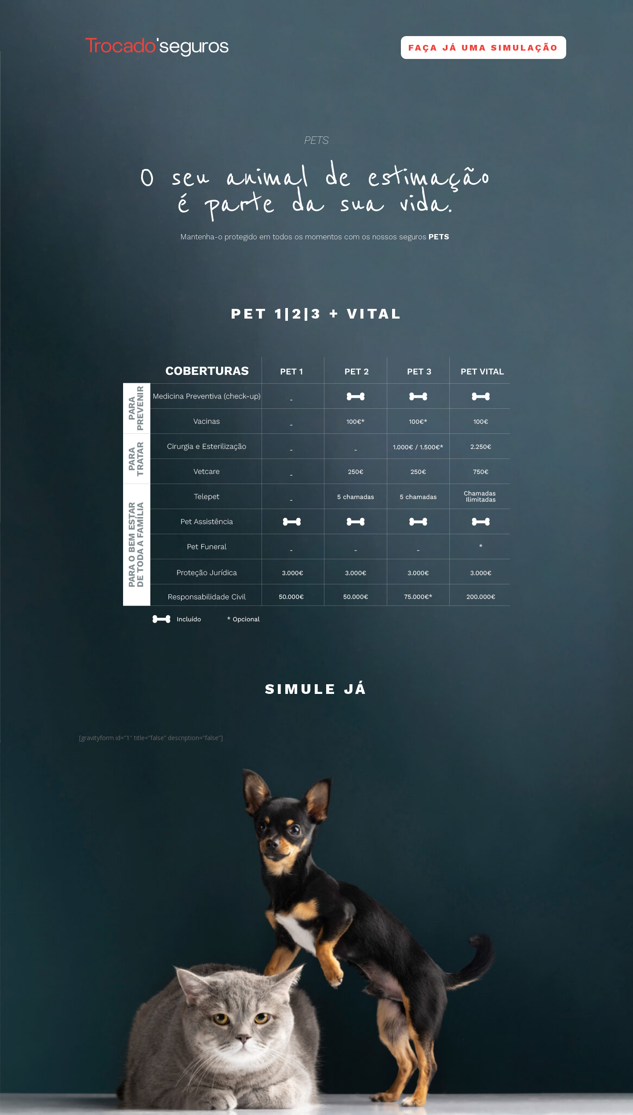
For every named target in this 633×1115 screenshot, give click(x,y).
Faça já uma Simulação (483, 47)
